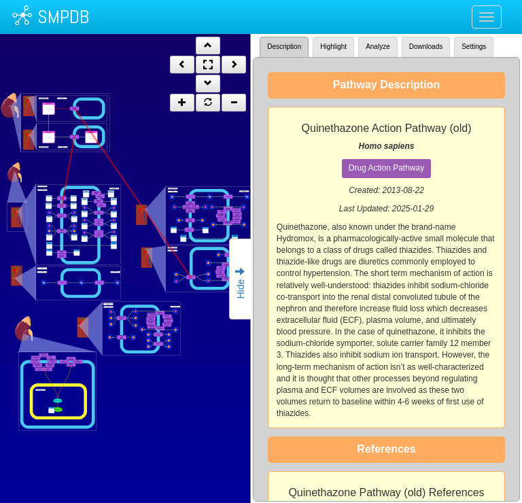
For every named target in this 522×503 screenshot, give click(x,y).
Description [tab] (284, 46)
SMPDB (63, 17)
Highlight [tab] (333, 46)
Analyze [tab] (378, 46)
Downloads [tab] (425, 46)
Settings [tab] (474, 46)
